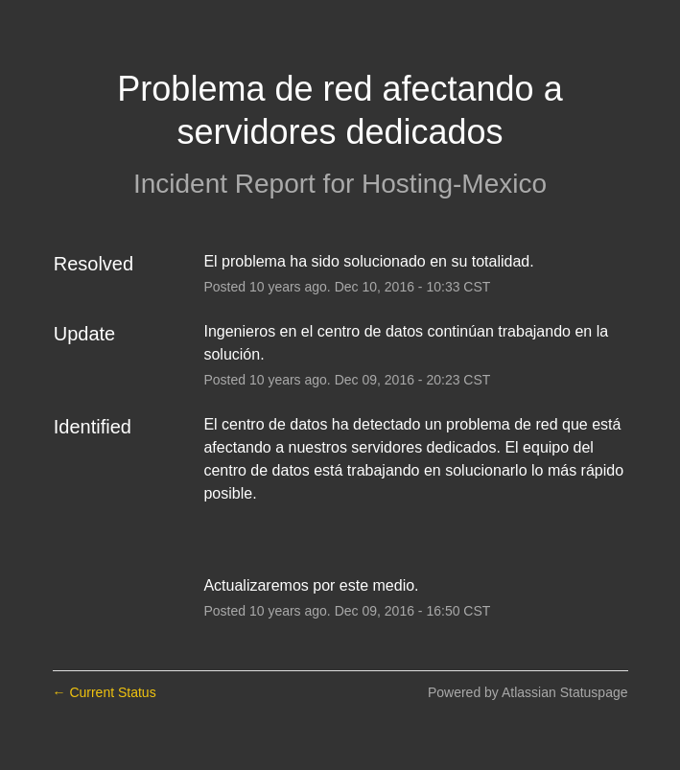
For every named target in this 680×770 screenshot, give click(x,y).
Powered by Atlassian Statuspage (528, 692)
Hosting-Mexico (454, 183)
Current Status (104, 692)
